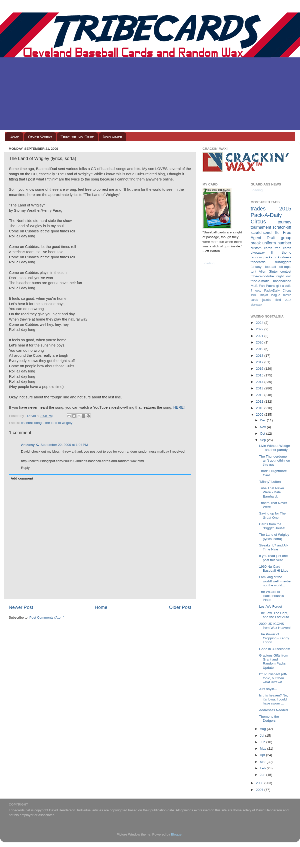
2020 (260, 342)
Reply (25, 468)
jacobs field (271, 300)
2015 (260, 375)
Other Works (40, 137)
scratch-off (281, 227)
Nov (263, 427)
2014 (260, 382)
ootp (258, 290)
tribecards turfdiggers (271, 262)
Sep (263, 440)
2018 (260, 355)
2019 (260, 349)
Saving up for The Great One (272, 515)
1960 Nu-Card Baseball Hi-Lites (273, 568)
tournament (261, 227)
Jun (263, 742)
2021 (260, 336)
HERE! (178, 407)
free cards (283, 248)
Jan (263, 775)
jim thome (281, 252)
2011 (260, 401)
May (263, 748)
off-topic (285, 267)
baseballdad (282, 281)
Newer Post (21, 607)
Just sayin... (268, 689)
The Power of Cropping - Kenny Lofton (274, 638)
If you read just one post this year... (273, 558)
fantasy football (263, 267)
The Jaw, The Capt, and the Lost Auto (274, 615)
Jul (262, 735)
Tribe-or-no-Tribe (77, 137)
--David (31, 416)
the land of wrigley (58, 423)
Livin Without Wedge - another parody (274, 448)
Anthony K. (30, 445)
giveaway (258, 252)
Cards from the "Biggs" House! (272, 526)
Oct (263, 433)
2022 (260, 329)
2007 (260, 790)
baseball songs (32, 423)
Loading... (209, 263)
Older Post (180, 607)
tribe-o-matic (260, 281)
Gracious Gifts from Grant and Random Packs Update (273, 662)
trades (258, 208)
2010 (260, 408)
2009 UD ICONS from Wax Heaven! (274, 626)
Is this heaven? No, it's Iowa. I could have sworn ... (273, 699)
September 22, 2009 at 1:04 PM (64, 445)
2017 (260, 362)
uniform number (276, 243)
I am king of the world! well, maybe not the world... (274, 581)
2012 (260, 395)
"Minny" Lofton (270, 482)
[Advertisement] (150, 95)
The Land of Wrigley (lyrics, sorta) (274, 536)
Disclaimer (112, 137)
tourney (284, 222)
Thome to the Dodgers (269, 718)
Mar (263, 762)
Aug (263, 729)
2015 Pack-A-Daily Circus (271, 215)
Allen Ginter (268, 271)
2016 (260, 368)
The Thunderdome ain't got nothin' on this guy (274, 460)
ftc (277, 232)
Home (14, 137)
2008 (260, 783)
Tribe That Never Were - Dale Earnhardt (271, 492)
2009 (260, 414)
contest (285, 271)
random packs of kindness (271, 257)
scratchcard (261, 232)
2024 (260, 323)
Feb (263, 768)
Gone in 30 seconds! (274, 649)
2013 (260, 388)
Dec (263, 420)
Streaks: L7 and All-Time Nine (273, 547)
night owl (284, 276)
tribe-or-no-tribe (262, 276)
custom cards (261, 248)
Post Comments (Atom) (47, 617)
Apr (263, 755)
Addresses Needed (273, 710)
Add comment (22, 478)
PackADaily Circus (277, 290)
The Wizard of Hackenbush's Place (271, 596)
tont (253, 271)
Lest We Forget (270, 606)
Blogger (176, 834)
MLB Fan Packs (263, 286)
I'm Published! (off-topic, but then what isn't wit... (273, 678)
